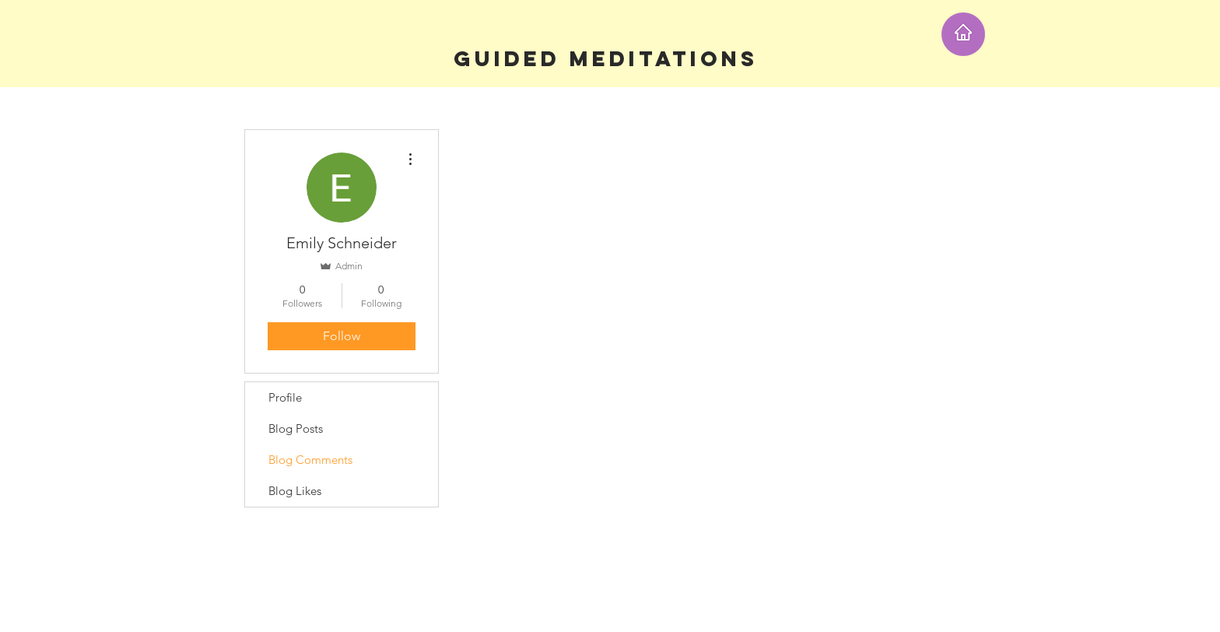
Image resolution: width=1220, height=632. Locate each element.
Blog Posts (295, 428)
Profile (285, 397)
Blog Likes (294, 490)
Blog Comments (310, 459)
